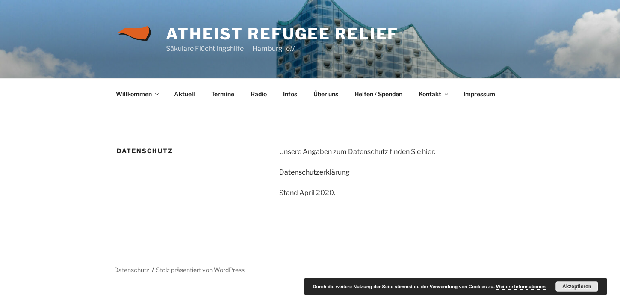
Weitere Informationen (521, 286)
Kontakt (434, 94)
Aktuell (184, 94)
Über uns (325, 94)
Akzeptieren (576, 287)
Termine (222, 94)
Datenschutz (131, 269)
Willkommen (138, 94)
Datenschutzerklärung (314, 172)
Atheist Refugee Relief (282, 33)
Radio (259, 94)
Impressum (479, 94)
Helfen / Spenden (378, 94)
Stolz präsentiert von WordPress (200, 269)
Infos (290, 94)
